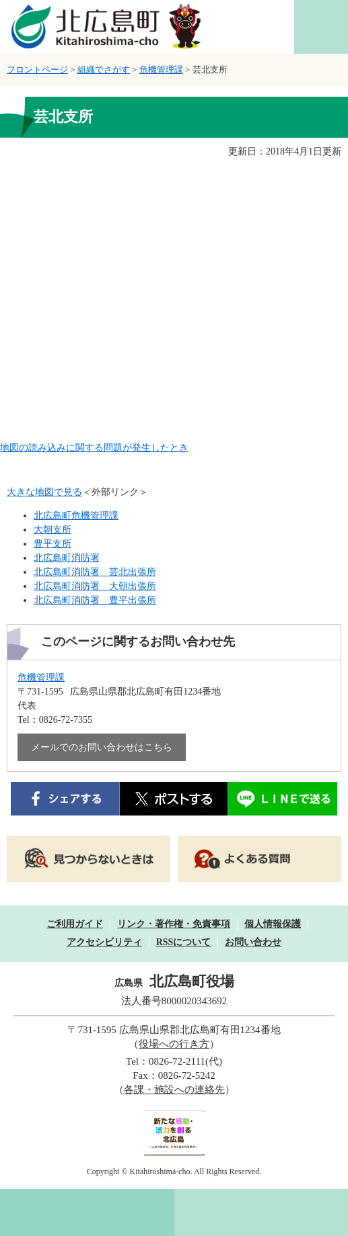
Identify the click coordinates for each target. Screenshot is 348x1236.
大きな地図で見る (44, 492)
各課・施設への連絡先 (174, 1089)
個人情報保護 (272, 924)
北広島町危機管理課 (76, 516)
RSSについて (183, 942)
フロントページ (37, 69)
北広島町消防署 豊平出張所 (95, 600)
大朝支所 (52, 530)
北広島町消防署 (67, 558)
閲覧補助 (321, 27)
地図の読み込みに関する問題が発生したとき (94, 448)
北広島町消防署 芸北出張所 (95, 572)
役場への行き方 (174, 1044)
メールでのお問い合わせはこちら (101, 747)
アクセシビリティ (104, 942)
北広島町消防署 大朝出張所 (95, 586)
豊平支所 (52, 544)
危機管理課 (161, 69)
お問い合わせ (253, 942)
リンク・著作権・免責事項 (173, 924)
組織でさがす (103, 69)
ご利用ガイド (74, 924)
